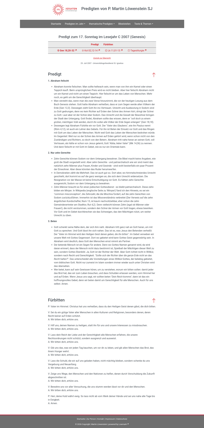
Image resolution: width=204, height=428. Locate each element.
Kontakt (100, 419)
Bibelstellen (124, 23)
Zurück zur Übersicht (102, 58)
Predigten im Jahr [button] (74, 23)
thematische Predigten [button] (101, 23)
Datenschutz (121, 419)
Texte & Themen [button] (142, 23)
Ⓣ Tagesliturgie (136, 50)
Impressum (110, 419)
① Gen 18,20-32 (65, 50)
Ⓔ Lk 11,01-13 (112, 50)
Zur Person (91, 419)
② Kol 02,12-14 (89, 50)
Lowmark (123, 424)
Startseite (56, 23)
